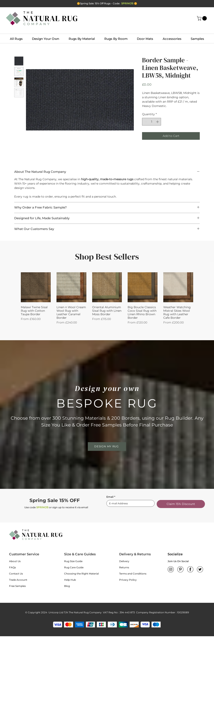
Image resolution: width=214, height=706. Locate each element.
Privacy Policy (128, 579)
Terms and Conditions (132, 573)
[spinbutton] (151, 121)
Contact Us (16, 573)
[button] (202, 18)
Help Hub (70, 579)
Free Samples (17, 586)
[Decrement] (145, 121)
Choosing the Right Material (81, 573)
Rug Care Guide (73, 567)
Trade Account (18, 579)
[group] (107, 298)
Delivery (124, 561)
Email (110, 496)
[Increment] (157, 121)
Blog (67, 586)
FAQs (12, 567)
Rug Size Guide (73, 561)
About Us (15, 561)
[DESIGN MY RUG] (107, 446)
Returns (124, 567)
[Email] (129, 503)
